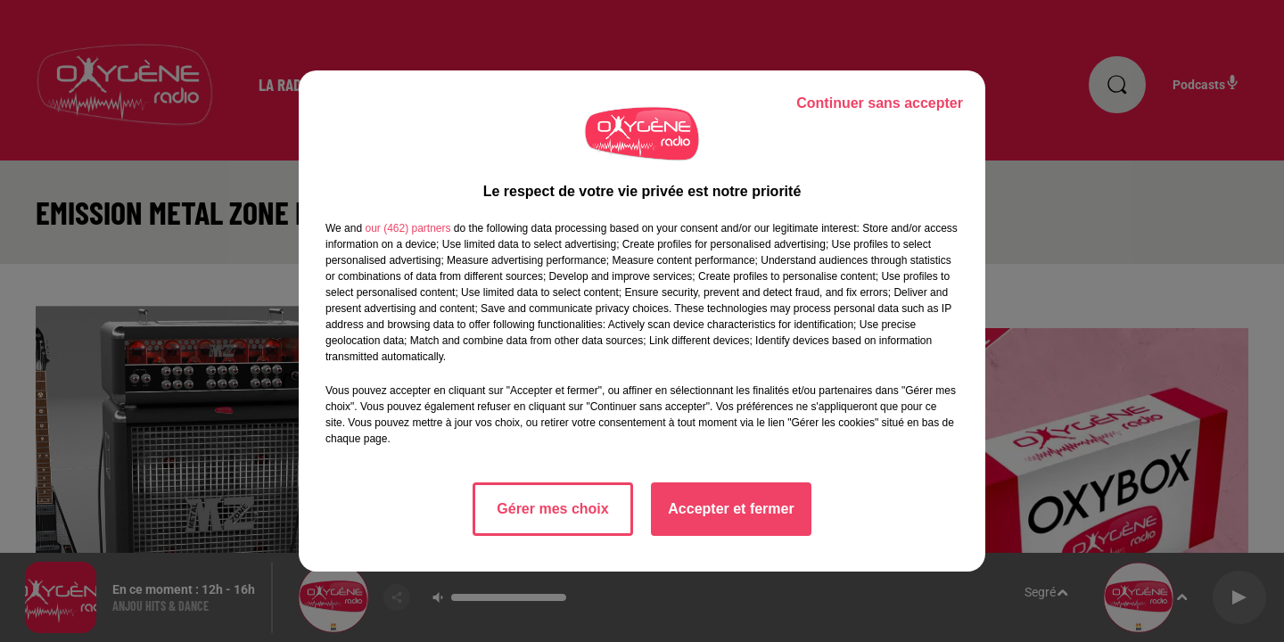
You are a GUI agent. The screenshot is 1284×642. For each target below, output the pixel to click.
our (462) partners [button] (407, 228)
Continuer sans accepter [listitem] (879, 103)
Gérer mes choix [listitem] (552, 508)
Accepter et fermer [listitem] (731, 508)
